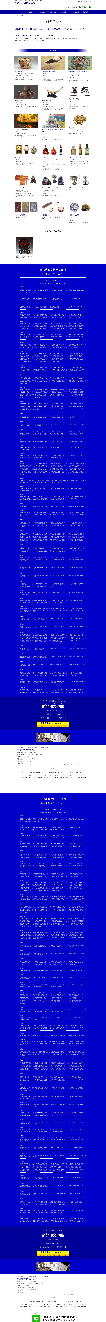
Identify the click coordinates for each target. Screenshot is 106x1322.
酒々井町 (37, 408)
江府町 (28, 576)
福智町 (40, 640)
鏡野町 (64, 559)
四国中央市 (40, 618)
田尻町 (76, 540)
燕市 (67, 344)
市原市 (41, 403)
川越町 (47, 480)
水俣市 (24, 673)
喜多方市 (61, 323)
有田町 (74, 648)
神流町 (40, 337)
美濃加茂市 (42, 457)
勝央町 (77, 559)
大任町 (53, 641)
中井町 (32, 397)
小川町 (52, 359)
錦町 (67, 673)
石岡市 (73, 367)
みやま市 (55, 638)
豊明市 (25, 471)
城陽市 (52, 523)
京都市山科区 (57, 522)
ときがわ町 (35, 361)
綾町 (33, 683)
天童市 (34, 289)
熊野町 (24, 586)
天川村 (42, 499)
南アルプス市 (31, 416)
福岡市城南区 (46, 635)
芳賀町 (55, 307)
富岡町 (52, 325)
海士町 (33, 569)
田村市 (66, 323)
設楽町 (77, 465)
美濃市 (68, 455)
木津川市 (68, 523)
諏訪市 (67, 433)
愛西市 (76, 472)
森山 (21, 463)
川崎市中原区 (42, 391)
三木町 (60, 626)
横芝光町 (28, 408)
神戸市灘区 (31, 548)
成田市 (57, 405)
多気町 (33, 480)
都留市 (60, 416)
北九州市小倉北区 (26, 635)
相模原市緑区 (74, 392)
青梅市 (28, 380)
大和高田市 (50, 496)
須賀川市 (37, 323)
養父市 (28, 551)
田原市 (63, 471)
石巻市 (55, 314)
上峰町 (36, 649)
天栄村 (76, 326)
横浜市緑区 (80, 392)
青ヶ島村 (31, 383)
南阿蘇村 (51, 673)
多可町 (33, 551)
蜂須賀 (51, 463)
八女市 (55, 637)
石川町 (41, 325)
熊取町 (37, 540)
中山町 (42, 290)
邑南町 (67, 567)
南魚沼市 (36, 345)
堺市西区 (54, 534)
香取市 (29, 406)
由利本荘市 (35, 298)
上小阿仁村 (66, 299)
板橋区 (50, 377)
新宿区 (78, 377)
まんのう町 (75, 626)
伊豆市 (23, 425)
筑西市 (55, 367)
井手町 (70, 525)
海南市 (44, 512)
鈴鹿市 (46, 482)
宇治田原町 (59, 525)
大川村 (33, 611)
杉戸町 (25, 359)
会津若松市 (31, 323)
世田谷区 (22, 377)
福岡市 (21, 634)
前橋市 (21, 334)
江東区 (58, 377)
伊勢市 (82, 480)
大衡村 (73, 317)
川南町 (76, 681)
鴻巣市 (67, 355)
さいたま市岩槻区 (78, 355)
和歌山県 (22, 510)
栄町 (33, 408)
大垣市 (56, 457)
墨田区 (34, 378)
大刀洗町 (76, 640)
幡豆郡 (44, 469)
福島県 (22, 321)
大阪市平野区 (66, 533)
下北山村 (52, 499)
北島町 (66, 600)
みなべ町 (22, 514)
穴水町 (50, 447)
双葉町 (51, 326)
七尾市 (71, 447)
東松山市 (72, 356)
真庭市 (72, 558)
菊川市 (21, 424)
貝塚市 (39, 537)
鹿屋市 (31, 689)
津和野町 (72, 567)
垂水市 (38, 691)
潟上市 (62, 298)
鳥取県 (22, 573)
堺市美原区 (42, 540)
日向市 (29, 681)
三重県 (22, 478)
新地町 (33, 326)
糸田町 (32, 641)
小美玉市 (48, 369)
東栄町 (69, 465)
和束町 (74, 525)
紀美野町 (37, 514)
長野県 (22, 429)
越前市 (34, 506)
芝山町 (25, 409)
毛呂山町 (30, 359)
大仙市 (21, 298)
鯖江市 (38, 506)
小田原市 (54, 392)
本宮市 (74, 323)
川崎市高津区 (81, 391)
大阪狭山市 (27, 540)
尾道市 (61, 583)
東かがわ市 (55, 626)
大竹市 (67, 584)
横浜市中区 (57, 394)
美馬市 (53, 600)
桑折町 (70, 325)
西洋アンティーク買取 (22, 129)
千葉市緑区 (63, 405)
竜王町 (23, 490)
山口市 (25, 592)
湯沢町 (57, 347)
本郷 (26, 463)
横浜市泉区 (37, 394)
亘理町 (55, 315)
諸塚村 (51, 683)
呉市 (29, 583)
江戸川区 (31, 377)
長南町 (78, 408)
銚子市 (34, 406)
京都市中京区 (71, 522)
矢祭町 (72, 326)
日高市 (74, 358)
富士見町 (31, 432)
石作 (61, 465)
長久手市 (72, 472)
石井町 (57, 600)
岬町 (60, 540)
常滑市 (29, 471)
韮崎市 (69, 416)
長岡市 (25, 344)
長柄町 (21, 409)
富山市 (77, 441)
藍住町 (49, 600)
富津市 (74, 406)
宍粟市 (59, 550)
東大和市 (68, 380)
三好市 (61, 600)
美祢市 (73, 592)
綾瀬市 (32, 395)
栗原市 (75, 314)
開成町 (76, 395)
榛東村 (52, 336)
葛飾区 (62, 377)
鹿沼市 (50, 306)
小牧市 (43, 472)
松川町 (52, 432)
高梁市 (37, 559)
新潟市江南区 (79, 344)
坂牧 (30, 465)
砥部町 (80, 618)
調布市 (42, 378)
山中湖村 (54, 417)
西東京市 (59, 378)
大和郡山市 (35, 496)
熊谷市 (58, 353)
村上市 (26, 345)
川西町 (25, 290)
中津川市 (82, 455)
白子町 (64, 408)
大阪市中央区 (81, 537)
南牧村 (36, 337)
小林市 (42, 681)
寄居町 (43, 359)
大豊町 (46, 610)
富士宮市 (65, 424)
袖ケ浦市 (46, 406)
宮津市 (43, 525)
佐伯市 (34, 664)
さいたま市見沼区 (78, 353)
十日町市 (53, 345)
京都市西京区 (49, 522)
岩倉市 (52, 472)
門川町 (68, 681)
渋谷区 (50, 378)
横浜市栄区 (80, 394)
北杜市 (48, 416)
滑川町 (77, 359)
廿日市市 (27, 584)
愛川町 (54, 395)
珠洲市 (34, 447)
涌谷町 (25, 317)
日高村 (42, 610)
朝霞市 (58, 355)
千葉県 (22, 401)
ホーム (18, 9)
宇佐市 (42, 664)
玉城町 (37, 480)
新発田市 (59, 344)
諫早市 (31, 656)
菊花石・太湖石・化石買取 (50, 187)
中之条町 (32, 336)
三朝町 (77, 575)
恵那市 (60, 457)
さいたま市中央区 (64, 356)
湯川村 (54, 328)
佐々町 (37, 657)
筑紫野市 (71, 635)
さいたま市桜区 (55, 356)
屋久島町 (57, 691)
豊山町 (33, 466)
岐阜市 (51, 455)
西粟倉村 (26, 561)
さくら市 (73, 306)
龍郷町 (66, 692)
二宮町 (72, 395)
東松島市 (42, 315)
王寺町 (37, 498)
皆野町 (44, 361)
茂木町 (59, 307)
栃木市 (31, 306)
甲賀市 (43, 488)
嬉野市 (61, 648)
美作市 (41, 559)
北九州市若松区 (25, 637)
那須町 (37, 307)
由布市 (57, 664)
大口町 (28, 466)
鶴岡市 (25, 289)
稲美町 (24, 551)
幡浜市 (59, 618)
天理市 (44, 496)
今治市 (25, 618)
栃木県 (22, 304)
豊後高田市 (79, 664)
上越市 (29, 344)
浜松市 (48, 424)
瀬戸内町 (76, 691)
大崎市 (59, 314)
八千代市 (58, 403)
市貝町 (63, 307)
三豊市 (29, 626)
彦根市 (34, 488)
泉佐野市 (26, 537)
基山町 (78, 648)
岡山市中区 (43, 558)
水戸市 (21, 367)
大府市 (78, 469)
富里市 (66, 406)
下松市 (54, 592)
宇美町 (59, 638)
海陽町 (28, 602)
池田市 (79, 536)
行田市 (76, 356)
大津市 (21, 488)
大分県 (22, 662)
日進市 (62, 472)
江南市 (34, 472)
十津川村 (81, 498)
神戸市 (25, 547)
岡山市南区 (37, 558)
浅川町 (63, 326)
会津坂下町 (47, 325)
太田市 (29, 334)
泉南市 (71, 539)
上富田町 (82, 512)
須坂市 (71, 433)
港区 (46, 378)
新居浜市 (30, 618)
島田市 (35, 424)
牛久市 (63, 367)
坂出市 (44, 626)
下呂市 (42, 455)
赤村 (57, 641)
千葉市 (21, 403)
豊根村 (64, 465)
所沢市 (36, 353)
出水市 (45, 689)
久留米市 (31, 634)
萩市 (58, 592)
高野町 (73, 514)
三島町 (67, 328)
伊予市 (63, 618)
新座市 (71, 353)
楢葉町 (37, 326)
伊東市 (27, 425)
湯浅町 (26, 514)
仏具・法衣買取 (20, 187)
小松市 (67, 447)
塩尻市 (45, 433)
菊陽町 (59, 672)
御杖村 (24, 499)
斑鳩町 (81, 496)
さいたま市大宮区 (30, 356)
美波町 (37, 602)
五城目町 (34, 299)
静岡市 (31, 424)
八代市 (25, 672)
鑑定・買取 (34, 8)
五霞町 (84, 370)
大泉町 (74, 334)
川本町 (23, 569)
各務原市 (60, 455)
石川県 (22, 445)
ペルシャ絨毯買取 (20, 215)
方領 (29, 463)
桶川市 (40, 358)
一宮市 (38, 471)
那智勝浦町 (76, 512)
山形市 (21, 289)
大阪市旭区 (44, 537)
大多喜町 (74, 408)
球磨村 (59, 675)
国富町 (59, 681)
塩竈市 (28, 315)
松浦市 (83, 656)
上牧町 (24, 498)
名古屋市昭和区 (25, 468)
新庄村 (31, 561)
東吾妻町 (42, 336)
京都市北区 (63, 522)
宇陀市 (68, 496)
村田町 (52, 317)
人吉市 (68, 672)
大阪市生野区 (47, 534)
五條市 (63, 496)
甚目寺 (77, 463)
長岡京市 (57, 523)
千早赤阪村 (82, 540)
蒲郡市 (46, 471)
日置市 (50, 689)
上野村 (44, 337)
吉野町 (58, 498)
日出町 (70, 664)
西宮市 (29, 547)
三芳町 (39, 359)
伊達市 (46, 323)
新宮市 (49, 512)
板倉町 (37, 336)
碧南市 (74, 469)
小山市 (26, 306)
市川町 (54, 551)
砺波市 (34, 441)
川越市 (32, 353)
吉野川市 (30, 600)
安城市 (61, 469)
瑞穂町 (40, 381)
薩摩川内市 (36, 689)
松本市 (27, 433)
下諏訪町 (41, 435)
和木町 (32, 594)
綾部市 (25, 525)
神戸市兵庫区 (49, 548)
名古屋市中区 (44, 466)
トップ (16, 15)
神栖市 (59, 367)
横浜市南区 (67, 392)
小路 (81, 463)
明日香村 (76, 498)
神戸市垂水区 (66, 547)
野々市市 (80, 447)
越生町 (29, 361)
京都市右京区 (27, 522)
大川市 (63, 638)
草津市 (25, 488)
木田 (40, 465)
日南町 (81, 575)
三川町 (78, 290)
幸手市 (83, 358)
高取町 (62, 498)
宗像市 (79, 635)
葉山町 (58, 395)
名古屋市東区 (60, 466)
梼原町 (68, 610)
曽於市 (58, 689)
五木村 (76, 675)
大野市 (42, 506)
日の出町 (45, 381)
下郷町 (68, 326)
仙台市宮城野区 (49, 314)
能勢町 (72, 540)
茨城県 (22, 365)
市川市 (34, 403)
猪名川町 (81, 550)
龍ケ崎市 (68, 367)
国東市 (61, 664)
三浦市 (40, 395)
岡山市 (21, 558)
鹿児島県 (22, 687)
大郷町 (64, 317)
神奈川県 (22, 387)
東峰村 (60, 641)
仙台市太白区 (35, 314)
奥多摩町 (59, 381)
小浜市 (46, 506)
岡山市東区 (54, 558)
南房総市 (79, 406)
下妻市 (24, 370)
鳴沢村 (58, 417)
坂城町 (26, 432)
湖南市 (62, 488)
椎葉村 (55, 683)
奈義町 (81, 559)
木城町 (36, 683)
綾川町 (64, 626)
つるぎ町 (24, 602)
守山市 (54, 488)
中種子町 (25, 692)
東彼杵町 (47, 657)
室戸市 (72, 608)
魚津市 (38, 441)
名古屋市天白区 (42, 468)
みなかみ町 (22, 336)
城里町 (58, 370)
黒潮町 (80, 608)
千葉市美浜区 (41, 405)
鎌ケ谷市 (68, 405)
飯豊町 (70, 290)
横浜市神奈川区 (50, 391)
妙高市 (23, 347)
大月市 (73, 416)
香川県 (22, 624)
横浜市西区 (26, 395)
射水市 (21, 441)
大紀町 (60, 480)
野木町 (41, 307)
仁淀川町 (25, 610)
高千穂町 (81, 681)
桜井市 (59, 496)
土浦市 (35, 367)
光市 (61, 592)
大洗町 (67, 370)
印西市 (77, 405)
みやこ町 (45, 640)
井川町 (46, 299)
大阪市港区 (51, 537)
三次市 (43, 584)
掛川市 (41, 425)
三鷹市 (68, 378)
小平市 (63, 378)
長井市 (64, 289)
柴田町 (46, 315)
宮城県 (22, 312)
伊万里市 (35, 648)
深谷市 (41, 355)
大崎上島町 (43, 586)
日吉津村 (34, 576)
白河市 (51, 323)
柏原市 (31, 539)
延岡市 (34, 681)
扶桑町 (24, 466)
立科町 (71, 435)
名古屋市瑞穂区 (34, 468)
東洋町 (63, 610)
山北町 (23, 397)
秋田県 (22, 296)
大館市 (40, 298)
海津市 (21, 455)
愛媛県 (22, 616)
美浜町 (78, 506)
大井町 (80, 395)
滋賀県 (22, 486)
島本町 (48, 540)
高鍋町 (55, 681)
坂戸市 (49, 356)
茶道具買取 (18, 71)
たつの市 (80, 548)
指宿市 (68, 689)
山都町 (37, 673)
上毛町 (44, 641)
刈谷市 (57, 469)
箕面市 (71, 534)
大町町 (32, 649)
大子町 (62, 370)
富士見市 (38, 356)
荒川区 (54, 378)
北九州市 (26, 634)
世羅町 (28, 586)
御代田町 (42, 432)
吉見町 (69, 359)
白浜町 (67, 512)
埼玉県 (22, 351)
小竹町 (36, 641)
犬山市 (48, 472)
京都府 (22, 520)
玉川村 (46, 326)
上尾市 (54, 353)
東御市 (23, 435)
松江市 (21, 567)
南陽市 (60, 289)
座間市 (62, 394)
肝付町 (42, 691)
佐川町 (76, 608)
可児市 (48, 457)
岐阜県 (22, 453)
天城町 (46, 692)
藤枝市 (56, 424)
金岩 (54, 465)
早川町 (71, 417)
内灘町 (32, 449)
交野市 (21, 539)
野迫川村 (62, 499)
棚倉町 (66, 325)
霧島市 (21, 689)
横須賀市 (36, 389)
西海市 (70, 656)
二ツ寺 (36, 463)
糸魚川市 (58, 345)
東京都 (22, 375)
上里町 (60, 359)
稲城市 (63, 380)
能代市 (44, 298)
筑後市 (33, 638)
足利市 (35, 306)
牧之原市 (75, 424)
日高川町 (31, 514)
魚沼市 (74, 345)
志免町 (41, 638)
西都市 (46, 681)
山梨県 (22, 413)
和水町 (59, 673)
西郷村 (23, 325)
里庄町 (73, 559)
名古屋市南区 (26, 469)
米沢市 (38, 289)
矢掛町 (60, 559)
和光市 (36, 358)
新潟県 (22, 342)
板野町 (80, 600)
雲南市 (42, 567)
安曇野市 (41, 433)
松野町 (42, 619)
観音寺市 (35, 626)
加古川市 (43, 547)
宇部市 (34, 592)
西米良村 (60, 683)
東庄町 (56, 408)
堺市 (30, 533)
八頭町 (42, 575)
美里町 (72, 315)
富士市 (60, 424)
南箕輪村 (37, 432)
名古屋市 (38, 466)
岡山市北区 (31, 558)
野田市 (27, 405)
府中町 (52, 584)
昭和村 (75, 328)
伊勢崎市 (35, 334)
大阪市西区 (74, 537)
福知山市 (62, 523)
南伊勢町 (42, 480)
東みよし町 (75, 600)
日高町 (54, 514)
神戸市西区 (49, 547)
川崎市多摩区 (23, 392)
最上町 (46, 290)
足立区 (40, 377)
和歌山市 (26, 512)
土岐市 (77, 455)
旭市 (38, 406)
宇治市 (39, 523)
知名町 (42, 692)
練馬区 (26, 377)
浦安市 (71, 403)
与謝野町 (39, 525)
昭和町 (24, 417)
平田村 (55, 326)
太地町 (77, 514)
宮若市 (80, 638)
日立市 (31, 367)
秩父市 (61, 358)
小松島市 (40, 600)
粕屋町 (45, 638)
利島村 (26, 383)
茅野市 (58, 433)
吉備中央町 (55, 559)
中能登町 (39, 447)
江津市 (51, 567)
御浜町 (68, 480)
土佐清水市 (61, 608)
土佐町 (51, 610)
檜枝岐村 (80, 328)
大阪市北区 (66, 536)
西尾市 (70, 469)
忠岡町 (56, 540)
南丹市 (34, 525)
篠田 (23, 465)
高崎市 (25, 334)
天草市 (34, 672)
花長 (47, 463)
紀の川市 (36, 512)
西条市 (35, 618)
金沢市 (58, 447)
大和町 (76, 315)
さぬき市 (40, 626)
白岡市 (21, 359)
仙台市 (21, 314)
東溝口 (40, 463)
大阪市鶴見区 (59, 536)
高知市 (21, 608)
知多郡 (72, 471)
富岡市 (60, 334)
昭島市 (59, 380)
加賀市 (75, 447)
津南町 (49, 347)
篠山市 (46, 550)
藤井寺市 (59, 539)
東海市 (34, 471)
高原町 (24, 683)
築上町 (54, 640)
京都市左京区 (42, 522)
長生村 (60, 408)
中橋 (63, 463)
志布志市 (79, 689)
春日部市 (45, 353)
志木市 (53, 358)
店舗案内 (50, 9)
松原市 (23, 536)
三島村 (83, 692)
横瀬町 (49, 361)
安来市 (38, 567)
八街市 (25, 406)
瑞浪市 (21, 457)
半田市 (21, 471)
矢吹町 (27, 325)
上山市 (56, 289)
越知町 (34, 610)
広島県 (22, 581)
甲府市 (21, 416)
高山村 (27, 337)
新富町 (72, 681)
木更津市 (53, 405)
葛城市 (55, 496)
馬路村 (28, 611)
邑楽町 (83, 334)
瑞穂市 (37, 457)
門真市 (67, 534)
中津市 (29, 664)
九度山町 (63, 514)
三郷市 (54, 355)
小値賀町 (42, 657)
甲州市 (56, 416)
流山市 (23, 405)
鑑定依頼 (39, 9)
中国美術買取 (19, 100)
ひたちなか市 (41, 367)
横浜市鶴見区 (76, 389)
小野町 (83, 325)
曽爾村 (34, 499)
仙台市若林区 (65, 314)
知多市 (42, 471)
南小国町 (55, 675)
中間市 (37, 638)
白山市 (62, 447)
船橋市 (25, 403)
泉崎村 (59, 326)
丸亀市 (21, 626)
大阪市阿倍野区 (73, 536)
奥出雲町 (62, 567)
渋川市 (43, 334)
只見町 (32, 328)
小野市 (34, 550)
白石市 (51, 315)
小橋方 (36, 465)
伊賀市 (67, 482)
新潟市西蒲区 (42, 345)
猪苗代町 (57, 325)
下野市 (68, 306)
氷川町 (45, 673)
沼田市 (70, 334)
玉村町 (78, 334)
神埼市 (48, 648)
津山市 (49, 558)
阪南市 (33, 540)
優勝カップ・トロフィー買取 (78, 187)
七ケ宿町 (78, 317)
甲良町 (36, 490)
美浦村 (75, 370)
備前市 (24, 559)
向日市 (21, 525)
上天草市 (81, 672)
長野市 (23, 433)
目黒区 (21, 378)
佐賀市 (21, 648)
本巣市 (38, 455)
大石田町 (65, 290)
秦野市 (24, 394)
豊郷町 (32, 490)
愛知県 (22, 461)
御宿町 (34, 409)
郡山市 (21, 323)
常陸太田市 (30, 369)
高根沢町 (26, 307)
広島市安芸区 (38, 584)
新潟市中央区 (36, 344)
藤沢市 (40, 389)
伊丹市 (72, 547)
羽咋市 (21, 447)
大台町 (55, 480)
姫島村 (33, 665)
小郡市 (68, 637)
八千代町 (54, 370)
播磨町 (72, 550)
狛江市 (73, 380)
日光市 (54, 306)
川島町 (64, 359)
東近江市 (39, 488)
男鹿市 (67, 298)
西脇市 (55, 550)
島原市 (44, 656)
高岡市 (81, 441)
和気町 (50, 559)
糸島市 (75, 635)
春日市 (57, 635)
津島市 (29, 472)
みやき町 (57, 648)
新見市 (33, 559)
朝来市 (76, 550)
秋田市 (25, 298)
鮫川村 (40, 328)
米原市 (75, 488)
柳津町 (36, 328)
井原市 (76, 558)
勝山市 (51, 506)
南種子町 (57, 692)
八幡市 (72, 523)
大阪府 (22, 531)
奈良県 (22, 494)
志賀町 (25, 447)
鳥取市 (21, 575)
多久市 (70, 648)
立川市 (76, 378)
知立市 (66, 469)
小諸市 (79, 433)
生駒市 (25, 496)
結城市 (43, 369)
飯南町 (80, 567)
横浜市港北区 (61, 389)
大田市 (46, 567)
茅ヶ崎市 (36, 391)
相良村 (45, 675)
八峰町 (38, 299)
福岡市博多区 (69, 634)
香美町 (41, 551)
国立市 (77, 380)
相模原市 (30, 389)
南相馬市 (42, 323)
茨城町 (33, 370)
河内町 (79, 370)
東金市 (41, 406)
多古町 (52, 408)
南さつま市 (73, 689)
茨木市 (51, 533)
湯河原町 (68, 395)
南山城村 (79, 525)
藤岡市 (52, 334)
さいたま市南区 (65, 353)
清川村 (40, 397)
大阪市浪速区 (77, 539)
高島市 (71, 488)
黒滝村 (46, 499)
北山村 (21, 515)
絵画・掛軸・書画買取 (49, 71)
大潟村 (60, 299)
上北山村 (57, 499)
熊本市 (21, 672)
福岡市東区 (37, 634)
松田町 (27, 397)
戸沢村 (25, 292)
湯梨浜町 (52, 575)
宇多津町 (81, 626)
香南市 (35, 608)
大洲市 (51, 618)
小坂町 (42, 299)
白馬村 (58, 435)
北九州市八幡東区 (34, 637)
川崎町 (60, 317)
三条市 (48, 344)
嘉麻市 (50, 638)
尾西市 (68, 471)
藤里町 (56, 299)
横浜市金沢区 (38, 392)
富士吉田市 (42, 416)
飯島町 (54, 435)
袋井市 (52, 424)
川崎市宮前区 (74, 391)
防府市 (42, 592)
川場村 (32, 337)
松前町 (72, 618)
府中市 (29, 378)
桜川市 (71, 369)
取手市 (51, 367)
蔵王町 (48, 317)
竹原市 (71, 584)
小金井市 (48, 380)
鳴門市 (35, 600)
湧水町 (67, 691)
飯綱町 (70, 432)
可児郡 (34, 455)
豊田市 (49, 469)
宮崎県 (22, 679)
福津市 (80, 637)
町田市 (67, 377)
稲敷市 (61, 369)
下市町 (71, 498)
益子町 (45, 307)
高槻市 (42, 533)
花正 (44, 463)
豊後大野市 (52, 664)
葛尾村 (71, 328)
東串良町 (52, 692)
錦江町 (80, 691)
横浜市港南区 (66, 391)
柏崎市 (63, 344)
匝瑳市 (23, 408)
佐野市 (39, 306)
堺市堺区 (37, 534)
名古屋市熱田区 (51, 468)
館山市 (70, 406)
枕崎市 (28, 691)
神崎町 (38, 409)
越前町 (60, 506)
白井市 (51, 406)
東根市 (42, 289)
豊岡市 (67, 548)
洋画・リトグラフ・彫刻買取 (78, 71)
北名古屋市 (57, 472)
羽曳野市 (46, 536)
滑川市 (56, 441)
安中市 (56, 334)
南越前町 (70, 506)
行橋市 (51, 637)
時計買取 (17, 157)
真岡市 (58, 306)
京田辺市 (77, 523)
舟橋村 (73, 441)
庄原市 (56, 584)
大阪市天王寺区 (37, 539)
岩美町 (56, 575)
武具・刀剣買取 (74, 99)
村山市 (69, 289)
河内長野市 (52, 536)
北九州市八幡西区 (45, 634)
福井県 (22, 504)
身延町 (35, 417)
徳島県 (22, 598)
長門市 (69, 592)
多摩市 (24, 380)
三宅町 (67, 498)
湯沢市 (49, 298)
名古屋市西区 (67, 466)
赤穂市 (23, 550)
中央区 (38, 380)
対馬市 (66, 656)
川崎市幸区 (43, 394)
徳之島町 (62, 691)
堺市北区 (31, 534)
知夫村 (37, 569)
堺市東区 (57, 537)
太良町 (23, 649)
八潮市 (27, 358)
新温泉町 (59, 551)
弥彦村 (53, 347)
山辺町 (38, 290)
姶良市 (41, 689)
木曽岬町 (77, 480)
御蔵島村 (22, 383)
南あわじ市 (29, 550)
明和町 (60, 336)
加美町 (68, 315)
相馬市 (70, 323)
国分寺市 (43, 380)
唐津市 (25, 648)
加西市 (38, 550)
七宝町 (26, 465)
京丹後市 (82, 523)
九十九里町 (47, 408)
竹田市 (74, 664)
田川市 (23, 638)
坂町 (33, 586)
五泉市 (48, 345)
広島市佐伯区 (74, 583)
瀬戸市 (24, 474)
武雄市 (39, 648)
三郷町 (28, 498)
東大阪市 (26, 533)
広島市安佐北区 (55, 583)
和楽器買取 (45, 215)
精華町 (29, 525)
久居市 (55, 482)
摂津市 (61, 537)
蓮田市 (70, 358)
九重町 (28, 665)
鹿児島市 (26, 689)
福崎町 (37, 551)
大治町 (81, 465)
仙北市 (71, 298)
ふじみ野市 (43, 356)
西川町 (21, 292)
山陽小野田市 (48, 592)
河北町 (81, 289)
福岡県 (22, 632)
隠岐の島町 (56, 567)
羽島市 (52, 457)
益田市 (29, 567)
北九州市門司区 (64, 635)
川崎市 (25, 389)
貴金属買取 (72, 128)
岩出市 (40, 512)
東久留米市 (54, 380)
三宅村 (77, 381)
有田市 (53, 512)
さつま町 (24, 691)
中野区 (83, 377)
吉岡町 (27, 336)
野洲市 (67, 488)
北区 (75, 377)
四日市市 (34, 482)
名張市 (28, 482)
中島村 (27, 328)
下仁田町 (65, 336)
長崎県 (22, 654)
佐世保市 (22, 656)
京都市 (21, 522)
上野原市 (78, 416)
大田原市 (63, 306)
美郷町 (75, 298)
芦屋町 (71, 640)
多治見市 (73, 455)
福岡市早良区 (77, 634)
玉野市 (63, 558)
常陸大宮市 (76, 369)
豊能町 (52, 540)
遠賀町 (58, 640)
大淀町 (41, 498)
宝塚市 (60, 547)
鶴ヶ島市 (48, 358)
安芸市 (56, 608)
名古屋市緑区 (59, 468)
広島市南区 (67, 583)
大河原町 (81, 315)
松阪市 (51, 482)
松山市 (21, 618)
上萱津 (50, 465)
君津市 (81, 405)
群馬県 (22, 332)
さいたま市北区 (48, 355)
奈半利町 (73, 610)
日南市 (38, 681)
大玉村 (28, 326)
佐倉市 (53, 403)
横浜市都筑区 (60, 392)
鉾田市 (53, 369)
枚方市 (34, 533)
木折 (46, 465)
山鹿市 (42, 672)
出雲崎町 (66, 347)
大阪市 (21, 533)
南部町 (44, 417)
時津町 (74, 656)
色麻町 (69, 317)
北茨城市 (66, 369)
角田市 (63, 315)
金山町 (83, 290)
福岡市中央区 (35, 635)
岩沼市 (37, 315)
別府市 (25, 664)
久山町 (40, 641)
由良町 (58, 514)
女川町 (56, 317)
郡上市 (25, 455)
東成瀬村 (52, 299)
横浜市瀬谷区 (74, 394)
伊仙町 (38, 692)
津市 (59, 482)
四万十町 (68, 608)
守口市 (41, 534)
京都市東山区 (33, 523)
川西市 (25, 548)
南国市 (25, 608)
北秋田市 (54, 298)
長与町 (61, 656)
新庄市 (52, 289)
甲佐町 (63, 673)
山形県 (22, 286)
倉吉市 (29, 575)
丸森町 (39, 317)
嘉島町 (80, 673)
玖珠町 (24, 665)
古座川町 (82, 514)
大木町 (80, 640)
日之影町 (41, 683)
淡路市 (51, 550)
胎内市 (27, 347)
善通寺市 (49, 626)
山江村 (63, 675)
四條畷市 (22, 540)
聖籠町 (36, 347)
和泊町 (34, 692)
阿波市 (44, 600)
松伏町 (56, 359)
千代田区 (36, 381)
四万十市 (30, 608)
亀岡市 (43, 523)
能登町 (29, 447)
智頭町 (73, 575)
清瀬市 (81, 380)
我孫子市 (47, 405)
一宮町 (69, 408)
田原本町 (77, 496)
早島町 (69, 559)
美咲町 (45, 559)
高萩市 (41, 370)
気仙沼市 (80, 314)
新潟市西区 (42, 344)
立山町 (52, 441)
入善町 (64, 441)
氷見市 (25, 441)
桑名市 (38, 482)
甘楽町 (56, 336)
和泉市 (77, 533)
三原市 (32, 584)
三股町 (51, 681)
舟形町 (29, 292)
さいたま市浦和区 (34, 355)
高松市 (25, 626)
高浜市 (83, 469)
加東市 (63, 550)
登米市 (71, 314)
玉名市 (29, 672)
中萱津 (67, 463)
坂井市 (25, 506)
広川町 (45, 514)
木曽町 (56, 432)
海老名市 (68, 394)
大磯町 (62, 395)
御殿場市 (26, 424)
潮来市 (45, 370)
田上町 (44, 347)
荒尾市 (46, 672)
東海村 (37, 370)
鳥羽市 (24, 482)
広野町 (23, 328)
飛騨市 (46, 455)
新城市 (59, 471)
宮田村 (62, 435)
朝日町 (74, 290)
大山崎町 (65, 525)
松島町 (43, 317)
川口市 (27, 353)
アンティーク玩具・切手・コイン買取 (44, 775)
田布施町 (78, 592)
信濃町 (50, 435)
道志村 (62, 417)
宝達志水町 (44, 447)
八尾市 (55, 533)
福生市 (26, 381)
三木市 (75, 548)
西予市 (55, 618)
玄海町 (40, 649)
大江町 (51, 290)
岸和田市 (73, 533)
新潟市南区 (63, 345)
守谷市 (24, 369)
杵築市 (66, 664)
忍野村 (49, 417)
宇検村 (70, 692)
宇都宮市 (22, 306)
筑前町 (23, 640)
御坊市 (62, 512)
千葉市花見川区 (65, 403)
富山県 (22, 439)
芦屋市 (71, 548)
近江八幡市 (49, 488)
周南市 (29, 592)
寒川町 (44, 395)
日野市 (72, 378)
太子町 (68, 540)
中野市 (75, 433)
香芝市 (40, 496)
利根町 (71, 370)
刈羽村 (71, 347)
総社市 (59, 558)
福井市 (21, 506)
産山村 (68, 675)
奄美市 (54, 689)
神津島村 (82, 381)
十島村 (78, 692)
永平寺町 (56, 506)
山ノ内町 (47, 432)
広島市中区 (80, 583)
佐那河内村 (55, 602)
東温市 (68, 618)
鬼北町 (23, 619)
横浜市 (21, 389)
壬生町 (77, 306)
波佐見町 (28, 657)
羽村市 (31, 381)
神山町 (41, 602)
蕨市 (44, 358)
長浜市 (29, 488)
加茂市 (32, 347)
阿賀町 (40, 347)
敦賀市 (29, 506)
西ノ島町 (28, 569)
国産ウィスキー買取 (75, 157)
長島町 (71, 691)
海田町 (75, 584)
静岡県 (22, 421)
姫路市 (21, 547)
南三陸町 (30, 317)
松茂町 (70, 600)
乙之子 (57, 465)
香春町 (23, 641)
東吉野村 (29, 499)
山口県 (22, 590)
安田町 (77, 610)
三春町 (32, 325)
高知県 (22, 606)
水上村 (72, 675)
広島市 (21, 583)
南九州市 (63, 689)
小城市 (43, 648)
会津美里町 (79, 323)
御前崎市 (37, 425)
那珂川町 (51, 307)
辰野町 (45, 435)
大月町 (38, 610)
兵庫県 (22, 544)
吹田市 (46, 533)
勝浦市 (41, 408)
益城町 (72, 672)
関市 (64, 455)
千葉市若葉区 (33, 405)
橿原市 (29, 496)
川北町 (54, 447)
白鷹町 (34, 290)
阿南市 (25, 600)
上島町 (38, 619)
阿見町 (57, 369)
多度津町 (70, 626)
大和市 (56, 391)
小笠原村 (68, 381)
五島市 (53, 656)
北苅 (43, 465)
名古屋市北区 (75, 466)
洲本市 (42, 550)
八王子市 (45, 377)
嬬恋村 (70, 336)
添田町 (27, 641)
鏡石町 (74, 325)
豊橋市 (55, 471)
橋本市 (31, 512)
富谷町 (33, 315)
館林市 (48, 334)
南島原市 (40, 656)
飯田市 (75, 435)
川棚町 (33, 657)
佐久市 (36, 433)
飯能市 (80, 356)
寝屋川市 (60, 533)
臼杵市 (46, 664)
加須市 (71, 355)
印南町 (41, 514)
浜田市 (34, 567)
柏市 (38, 403)
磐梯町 (44, 328)
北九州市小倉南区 (61, 634)
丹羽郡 (76, 471)
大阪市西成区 (35, 536)
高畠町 (73, 289)
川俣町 (61, 325)
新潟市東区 (53, 344)
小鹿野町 (25, 361)
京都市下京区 (26, 523)
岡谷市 (62, 433)
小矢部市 (47, 441)
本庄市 (32, 358)
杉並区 (54, 377)
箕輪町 (32, 435)
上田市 (32, 433)
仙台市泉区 (41, 314)
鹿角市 (58, 298)
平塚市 (24, 391)
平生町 (23, 594)
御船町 (33, 673)
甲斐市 (25, 416)
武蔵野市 (34, 380)
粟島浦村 (76, 347)
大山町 (46, 575)
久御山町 (48, 525)
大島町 (50, 381)
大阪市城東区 (25, 534)
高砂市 (62, 548)
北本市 (57, 358)
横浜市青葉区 (46, 389)
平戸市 (57, 656)
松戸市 (29, 403)
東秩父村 (58, 361)
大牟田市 (53, 635)
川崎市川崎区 (30, 392)
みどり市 (65, 334)
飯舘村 (80, 326)
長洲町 (41, 673)
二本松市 (56, 323)
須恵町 (32, 640)
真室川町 (56, 290)
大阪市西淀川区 (33, 537)
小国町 (60, 290)
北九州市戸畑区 (62, 637)
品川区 (71, 377)
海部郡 (80, 471)
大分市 (21, 664)
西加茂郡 (40, 469)
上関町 (36, 594)
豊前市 (27, 640)
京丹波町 (54, 525)
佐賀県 (22, 646)
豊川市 (51, 471)
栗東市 (58, 488)
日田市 (38, 664)
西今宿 (55, 463)
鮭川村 (34, 292)
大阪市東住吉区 (60, 534)
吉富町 (49, 641)
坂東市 (39, 369)
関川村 (61, 347)
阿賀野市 (70, 345)
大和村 (74, 692)
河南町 (63, 540)
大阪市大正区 (45, 539)
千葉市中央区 (47, 403)
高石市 (83, 539)
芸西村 (59, 610)
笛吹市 (37, 416)
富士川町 (40, 417)
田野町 (81, 610)
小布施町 (75, 432)
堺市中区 (28, 536)
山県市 (25, 457)
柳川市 (41, 637)
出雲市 (25, 567)
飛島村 (73, 465)
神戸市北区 (55, 547)
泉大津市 (26, 539)
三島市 (70, 424)
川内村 (62, 328)
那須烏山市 (32, 307)
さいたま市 (22, 353)
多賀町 (27, 490)
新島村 (63, 381)
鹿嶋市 (81, 367)
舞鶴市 (48, 523)
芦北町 (28, 673)
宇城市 (38, 672)
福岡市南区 (53, 634)
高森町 (60, 432)
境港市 (34, 575)
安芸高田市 (61, 584)
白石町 (66, 648)
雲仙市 (49, 656)
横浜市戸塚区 (69, 389)
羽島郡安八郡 (31, 457)
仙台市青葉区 (27, 314)
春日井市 (39, 472)
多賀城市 (24, 315)
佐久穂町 (65, 432)
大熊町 (78, 325)
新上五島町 (22, 657)
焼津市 (79, 424)
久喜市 (23, 355)
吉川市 (66, 358)
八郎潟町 (28, 299)
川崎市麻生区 (30, 394)
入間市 (27, 355)
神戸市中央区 (38, 548)
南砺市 (29, 441)
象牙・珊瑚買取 (47, 100)
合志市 (51, 672)
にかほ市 (80, 298)
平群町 (33, 498)
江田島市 (80, 584)
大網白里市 (56, 406)
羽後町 (23, 299)
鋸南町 (83, 408)
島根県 (22, 565)
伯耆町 (60, 575)
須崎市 (48, 608)
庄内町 (77, 289)
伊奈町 (35, 359)
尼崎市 (34, 547)
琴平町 (29, 627)
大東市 (75, 534)
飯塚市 (40, 635)
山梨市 (52, 416)
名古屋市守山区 (75, 468)
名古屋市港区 (33, 469)
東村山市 (81, 378)
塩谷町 (68, 307)
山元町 (35, 317)
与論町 (61, 692)
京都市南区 (77, 522)
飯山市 (36, 435)
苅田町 (68, 638)
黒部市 (42, 441)
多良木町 (72, 673)
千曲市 (54, 433)
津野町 (29, 610)
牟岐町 (50, 602)
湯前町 (50, 675)
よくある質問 (44, 8)
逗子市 (36, 395)
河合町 (45, 498)
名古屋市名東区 (67, 468)
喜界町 (29, 692)
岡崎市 (53, 469)
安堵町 (54, 498)
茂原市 (73, 405)
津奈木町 (41, 675)
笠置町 (23, 526)
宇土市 (63, 672)
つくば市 (26, 367)
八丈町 (54, 381)
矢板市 (81, 306)
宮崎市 (21, 681)
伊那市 (50, 433)
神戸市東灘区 (78, 547)
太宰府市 (46, 637)
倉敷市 (25, 558)
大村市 (35, 656)
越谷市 (40, 353)
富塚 (71, 463)
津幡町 (23, 449)
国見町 (21, 326)
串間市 (63, 681)
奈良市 (21, 496)
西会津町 (42, 326)
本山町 (55, 610)
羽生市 (78, 358)
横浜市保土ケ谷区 (46, 392)
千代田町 (47, 336)
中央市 (64, 416)
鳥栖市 (29, 648)
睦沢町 (29, 409)
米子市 (25, 575)
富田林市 (41, 536)
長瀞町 (53, 361)
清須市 (55, 455)
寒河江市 (47, 289)
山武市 (61, 406)
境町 (50, 370)
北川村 (24, 611)
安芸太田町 (50, 586)
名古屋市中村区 (52, 466)
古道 (33, 463)
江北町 (27, 649)
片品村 (23, 337)
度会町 (72, 480)
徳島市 (21, 600)
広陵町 (72, 496)
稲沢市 (25, 472)
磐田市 (32, 425)
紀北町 (29, 480)
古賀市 (72, 637)
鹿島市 (52, 648)
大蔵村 (38, 292)
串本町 (71, 512)
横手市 (29, 298)
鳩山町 (81, 359)
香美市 (39, 608)
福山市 (25, 583)
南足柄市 (49, 395)
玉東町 (36, 675)
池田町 (79, 432)
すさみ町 (68, 514)
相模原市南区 (54, 389)
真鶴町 (36, 397)
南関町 (76, 673)
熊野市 (62, 482)
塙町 (25, 326)
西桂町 (67, 417)
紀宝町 (51, 480)
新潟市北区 (72, 344)
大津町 (76, 672)
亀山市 (42, 482)
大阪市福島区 (53, 539)
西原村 (27, 675)
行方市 (28, 370)
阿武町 (27, 594)
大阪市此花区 (65, 539)
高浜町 (74, 506)
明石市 (38, 547)
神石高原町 (37, 586)
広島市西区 (48, 583)
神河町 (63, 551)
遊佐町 (29, 290)
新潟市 (21, 344)
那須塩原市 (44, 306)
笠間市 (77, 367)
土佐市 (43, 608)
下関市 (21, 592)
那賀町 (33, 602)
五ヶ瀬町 (46, 683)
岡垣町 (72, 638)
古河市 (46, 367)
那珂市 (35, 369)
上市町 (60, 441)
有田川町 (58, 512)
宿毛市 (52, 608)
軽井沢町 (22, 432)
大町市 (27, 435)
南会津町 (37, 325)
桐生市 (39, 334)
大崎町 (52, 691)
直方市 (76, 637)
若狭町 (64, 506)
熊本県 (22, 669)
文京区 (38, 378)
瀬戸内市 (81, 558)
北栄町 (69, 575)
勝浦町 (45, 602)
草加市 (50, 353)
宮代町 (48, 359)
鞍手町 (67, 640)
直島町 (34, 627)
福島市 (25, 323)
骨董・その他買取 (74, 215)
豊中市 (38, 533)
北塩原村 (49, 328)
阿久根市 (34, 691)
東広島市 (42, 583)
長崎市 (26, 656)
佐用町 (45, 551)
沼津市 (43, 424)
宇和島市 (46, 618)
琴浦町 (38, 575)
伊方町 (27, 619)
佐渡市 (31, 345)
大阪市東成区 (67, 537)
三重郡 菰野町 (23, 480)
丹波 (74, 463)
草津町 (78, 336)
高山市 (29, 455)
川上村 (38, 499)
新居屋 (59, 463)
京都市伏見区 (35, 522)
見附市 (78, 345)
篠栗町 (76, 638)
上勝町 (60, 602)
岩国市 (38, 592)
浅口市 (28, 559)
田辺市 (21, 512)
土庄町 (25, 627)
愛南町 (76, 618)
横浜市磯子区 (50, 394)
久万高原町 (33, 619)
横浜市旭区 (30, 391)
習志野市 (76, 403)
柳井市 (64, 592)
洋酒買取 (44, 157)
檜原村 (73, 381)
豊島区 (25, 378)
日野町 (79, 488)
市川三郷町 (30, 417)
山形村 (67, 435)
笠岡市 (68, 558)
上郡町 (50, 551)
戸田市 (62, 355)
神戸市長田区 (57, 548)
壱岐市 (78, 656)
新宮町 (36, 640)
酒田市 (29, 289)
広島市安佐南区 (35, 583)
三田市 (43, 548)
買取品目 (23, 9)
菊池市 (55, 672)
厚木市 (60, 391)
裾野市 (39, 424)
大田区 (36, 377)
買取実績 (28, 9)
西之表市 (47, 691)
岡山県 (22, 555)
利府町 (59, 315)
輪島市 (27, 449)
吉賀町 (76, 567)
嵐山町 (73, 359)
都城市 (25, 681)
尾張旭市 (81, 472)
